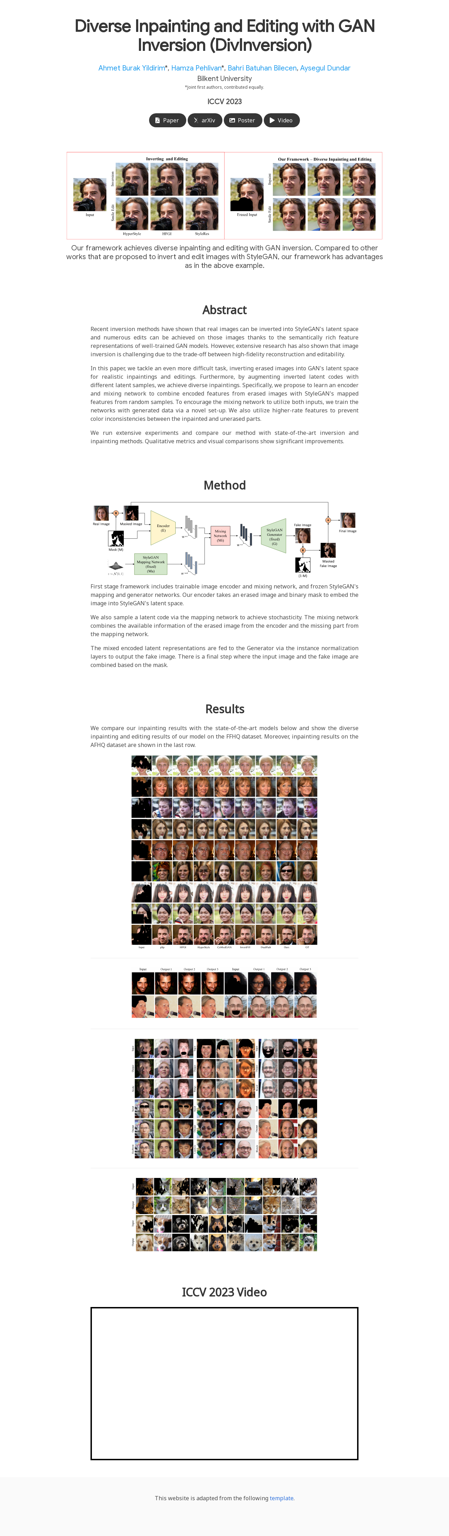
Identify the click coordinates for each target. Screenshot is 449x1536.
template (282, 1498)
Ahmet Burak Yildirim (132, 68)
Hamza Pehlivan (196, 68)
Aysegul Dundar (325, 68)
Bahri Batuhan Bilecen (262, 68)
